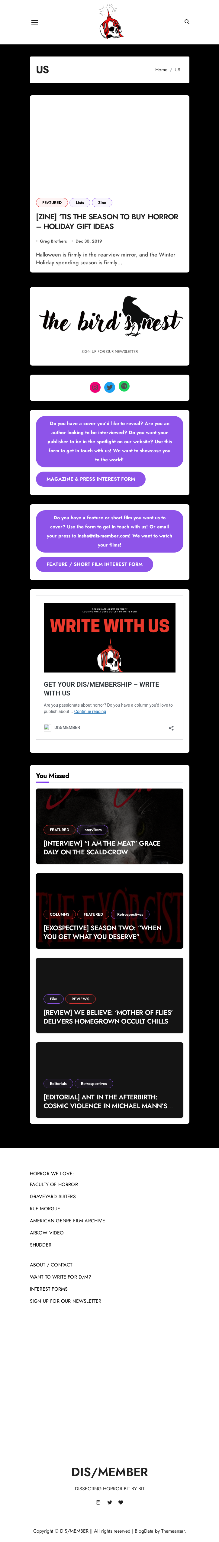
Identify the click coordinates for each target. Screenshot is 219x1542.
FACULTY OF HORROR (54, 1184)
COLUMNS (59, 914)
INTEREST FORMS (49, 1289)
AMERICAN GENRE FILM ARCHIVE (67, 1220)
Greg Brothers (53, 241)
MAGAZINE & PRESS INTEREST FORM (91, 479)
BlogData (144, 1530)
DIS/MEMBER (109, 1472)
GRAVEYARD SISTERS (53, 1196)
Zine (102, 202)
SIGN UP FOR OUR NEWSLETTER (65, 1301)
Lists (80, 202)
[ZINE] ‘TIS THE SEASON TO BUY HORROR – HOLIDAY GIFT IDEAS (107, 221)
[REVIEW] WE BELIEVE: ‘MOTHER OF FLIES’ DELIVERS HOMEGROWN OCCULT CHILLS (108, 1017)
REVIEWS (80, 999)
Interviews (92, 830)
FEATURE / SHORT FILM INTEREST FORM (95, 564)
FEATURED (52, 202)
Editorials (58, 1083)
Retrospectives (130, 914)
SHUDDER (40, 1244)
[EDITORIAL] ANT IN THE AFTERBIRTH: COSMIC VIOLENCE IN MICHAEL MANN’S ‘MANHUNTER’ (105, 1105)
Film (53, 999)
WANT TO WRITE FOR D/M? (60, 1276)
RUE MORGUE (45, 1208)
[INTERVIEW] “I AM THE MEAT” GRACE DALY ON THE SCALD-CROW (102, 847)
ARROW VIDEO (47, 1232)
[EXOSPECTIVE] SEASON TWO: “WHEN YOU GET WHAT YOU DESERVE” (102, 932)
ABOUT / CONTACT (51, 1264)
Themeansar (173, 1530)
